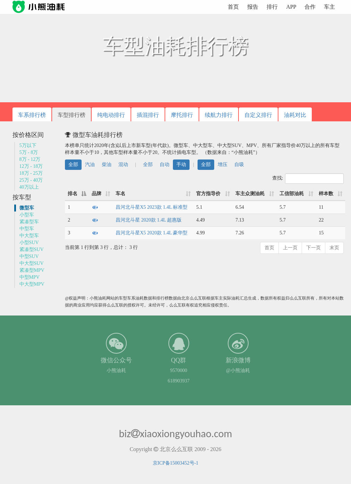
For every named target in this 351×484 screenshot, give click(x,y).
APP (291, 7)
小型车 (26, 214)
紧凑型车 (29, 221)
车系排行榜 (32, 115)
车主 (329, 7)
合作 (310, 7)
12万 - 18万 (31, 166)
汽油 (90, 164)
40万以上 (29, 187)
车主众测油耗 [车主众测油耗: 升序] (250, 193)
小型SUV (29, 242)
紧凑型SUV (31, 249)
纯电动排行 (111, 115)
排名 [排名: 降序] (72, 193)
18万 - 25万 (31, 173)
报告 (252, 7)
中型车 (26, 228)
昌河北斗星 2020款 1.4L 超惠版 (149, 220)
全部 (73, 164)
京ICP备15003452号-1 (175, 463)
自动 (164, 164)
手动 (181, 164)
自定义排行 (258, 115)
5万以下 (27, 145)
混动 (123, 164)
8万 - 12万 (30, 159)
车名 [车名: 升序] (120, 193)
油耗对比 (295, 115)
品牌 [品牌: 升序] (96, 193)
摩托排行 (182, 115)
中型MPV (29, 277)
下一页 (313, 247)
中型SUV (29, 256)
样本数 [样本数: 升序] (326, 193)
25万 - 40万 (31, 180)
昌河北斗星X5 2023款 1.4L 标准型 (151, 207)
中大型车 (29, 235)
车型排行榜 (71, 115)
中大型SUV (31, 263)
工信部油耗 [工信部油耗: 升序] (291, 193)
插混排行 (148, 115)
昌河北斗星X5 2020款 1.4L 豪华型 (151, 232)
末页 (334, 247)
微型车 (26, 207)
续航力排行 (219, 115)
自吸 (239, 164)
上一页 (290, 247)
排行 (272, 7)
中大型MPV (31, 284)
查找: (308, 178)
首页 (233, 7)
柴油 (106, 164)
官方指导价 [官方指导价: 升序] (208, 193)
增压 (222, 164)
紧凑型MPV (31, 270)
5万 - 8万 (28, 152)
